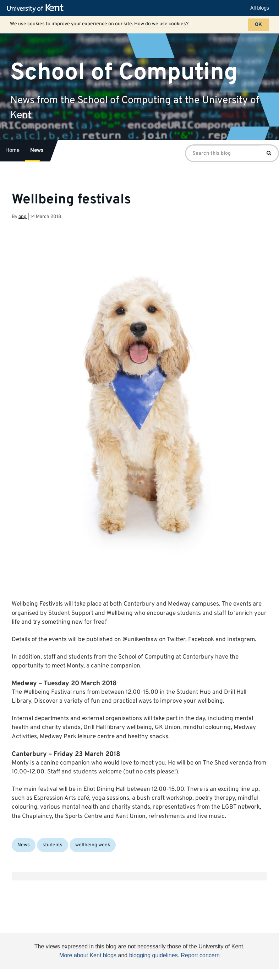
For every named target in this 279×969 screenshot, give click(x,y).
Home (12, 150)
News (36, 150)
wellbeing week (92, 845)
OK (258, 25)
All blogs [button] (259, 8)
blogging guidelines (153, 955)
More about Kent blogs (87, 955)
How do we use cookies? (161, 24)
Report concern (200, 955)
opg (22, 217)
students (52, 845)
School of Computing (123, 72)
